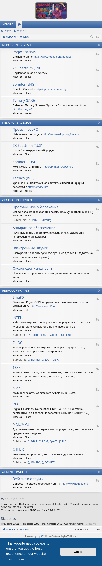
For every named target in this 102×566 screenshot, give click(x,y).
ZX (45, 359)
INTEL (17, 317)
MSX (54, 359)
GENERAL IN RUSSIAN (17, 200)
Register (21, 30)
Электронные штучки (30, 248)
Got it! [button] (78, 552)
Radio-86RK (37, 334)
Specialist (66, 334)
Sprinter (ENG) (24, 84)
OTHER (18, 449)
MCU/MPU (21, 424)
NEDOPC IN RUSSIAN (16, 123)
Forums (20, 25)
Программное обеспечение (36, 207)
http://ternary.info (23, 109)
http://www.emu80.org (44, 306)
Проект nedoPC (25, 129)
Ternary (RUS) (23, 178)
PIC (63, 441)
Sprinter (34, 359)
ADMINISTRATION (14, 472)
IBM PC (34, 462)
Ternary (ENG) (24, 100)
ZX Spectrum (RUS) (27, 145)
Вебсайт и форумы (28, 478)
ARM (43, 441)
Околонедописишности (32, 268)
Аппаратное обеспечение (34, 227)
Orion (52, 334)
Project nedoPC (25, 52)
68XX (17, 367)
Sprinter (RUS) (24, 162)
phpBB (40, 536)
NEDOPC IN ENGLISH (16, 45)
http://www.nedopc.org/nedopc (52, 56)
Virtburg (45, 220)
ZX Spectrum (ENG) (28, 68)
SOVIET (48, 462)
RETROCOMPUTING (15, 291)
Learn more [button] (15, 559)
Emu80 (18, 297)
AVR (53, 441)
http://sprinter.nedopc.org (51, 89)
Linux (32, 220)
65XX (17, 388)
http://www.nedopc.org (74, 483)
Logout (7, 30)
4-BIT (32, 441)
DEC (16, 404)
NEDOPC (8, 24)
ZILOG (17, 342)
